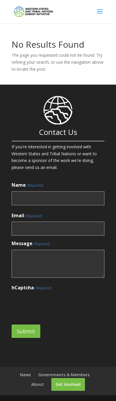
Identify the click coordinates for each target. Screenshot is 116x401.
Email (27, 216)
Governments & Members (64, 374)
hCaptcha (32, 288)
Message (31, 243)
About (37, 384)
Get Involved (68, 384)
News (25, 374)
